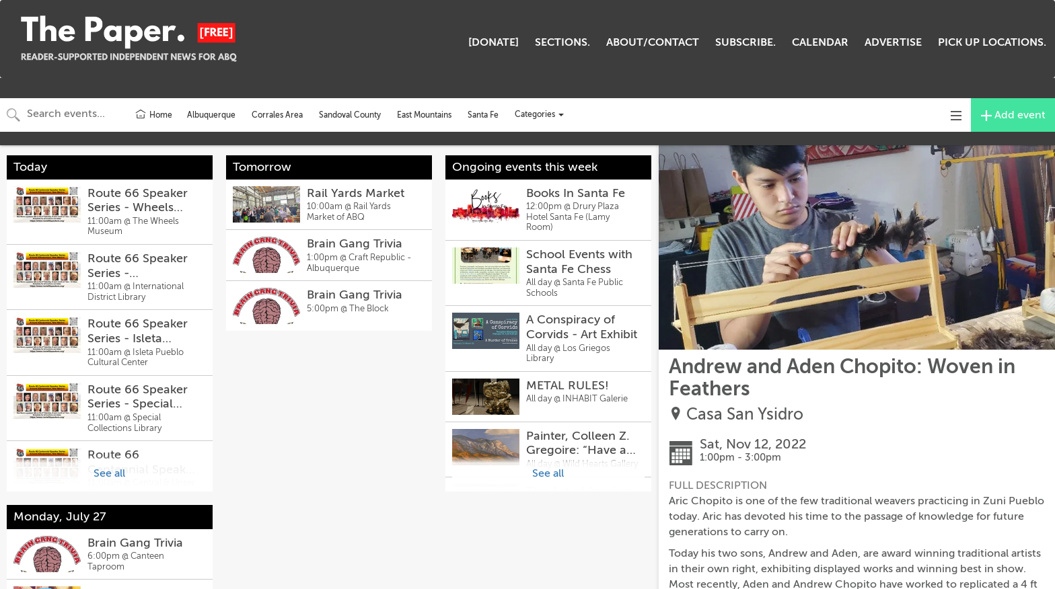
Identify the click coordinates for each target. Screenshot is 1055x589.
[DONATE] (493, 42)
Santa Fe (483, 115)
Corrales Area (277, 115)
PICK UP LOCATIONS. (992, 42)
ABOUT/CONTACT (652, 42)
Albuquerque (211, 115)
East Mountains (424, 115)
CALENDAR (820, 42)
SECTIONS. (562, 42)
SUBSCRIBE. (745, 42)
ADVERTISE (893, 42)
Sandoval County (350, 115)
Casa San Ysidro (744, 414)
